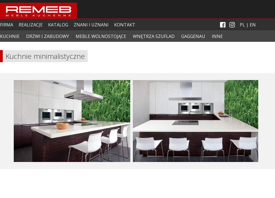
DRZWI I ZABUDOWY (47, 36)
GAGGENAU (193, 36)
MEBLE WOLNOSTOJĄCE (101, 36)
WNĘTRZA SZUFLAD (154, 36)
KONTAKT (124, 25)
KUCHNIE (10, 36)
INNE (217, 36)
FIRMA (6, 25)
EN (253, 25)
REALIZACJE (31, 25)
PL (242, 25)
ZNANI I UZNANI (91, 25)
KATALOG (58, 25)
